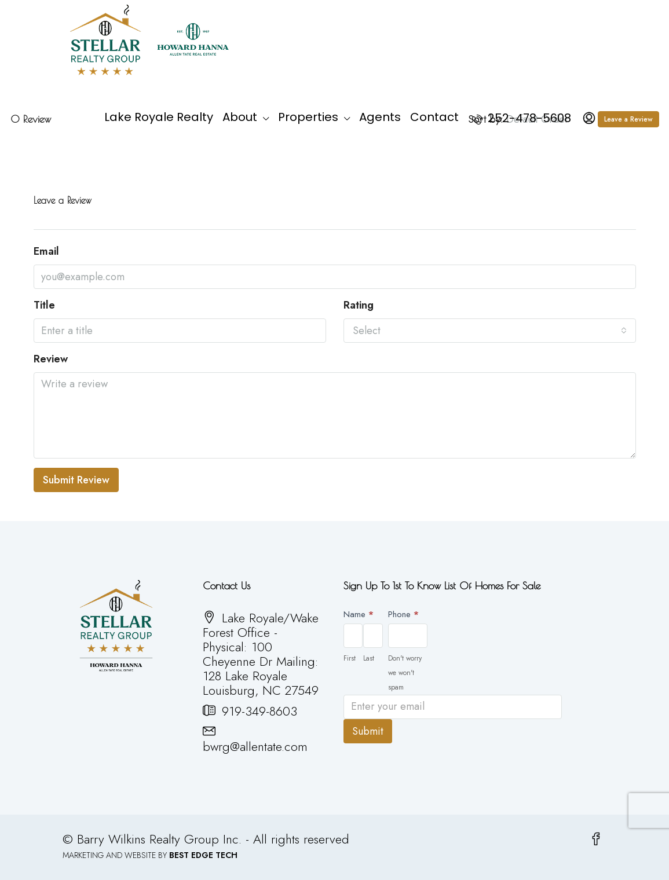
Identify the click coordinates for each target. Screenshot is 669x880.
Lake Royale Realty (158, 117)
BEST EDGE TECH (203, 855)
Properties (308, 117)
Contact (434, 117)
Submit (367, 731)
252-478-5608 (521, 118)
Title (44, 305)
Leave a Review (628, 119)
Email (46, 251)
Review (51, 359)
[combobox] (489, 330)
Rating (358, 305)
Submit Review (76, 479)
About (239, 117)
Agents (380, 117)
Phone (403, 614)
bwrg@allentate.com (255, 746)
